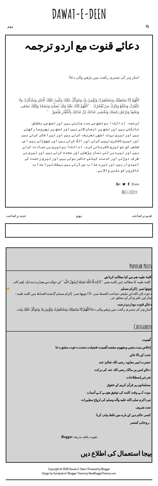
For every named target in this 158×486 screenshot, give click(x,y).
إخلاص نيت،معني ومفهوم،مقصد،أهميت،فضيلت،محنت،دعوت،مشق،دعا (103, 347)
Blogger (67, 437)
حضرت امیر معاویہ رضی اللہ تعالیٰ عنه (125, 362)
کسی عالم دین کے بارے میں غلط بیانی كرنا (123, 415)
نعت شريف (143, 407)
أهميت (146, 340)
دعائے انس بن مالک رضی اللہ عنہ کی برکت (122, 370)
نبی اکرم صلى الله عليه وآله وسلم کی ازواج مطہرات (116, 400)
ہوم (10, 26)
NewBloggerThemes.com (102, 473)
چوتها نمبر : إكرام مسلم (136, 289)
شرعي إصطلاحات (138, 377)
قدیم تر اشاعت (142, 216)
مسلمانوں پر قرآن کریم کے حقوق (129, 385)
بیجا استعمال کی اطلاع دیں (116, 453)
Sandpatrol (59, 473)
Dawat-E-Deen (79, 14)
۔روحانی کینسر (140, 422)
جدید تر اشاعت (16, 216)
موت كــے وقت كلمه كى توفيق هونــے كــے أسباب (119, 392)
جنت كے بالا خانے (140, 355)
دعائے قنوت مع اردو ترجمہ (81, 45)
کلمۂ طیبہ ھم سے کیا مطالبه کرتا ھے (128, 277)
